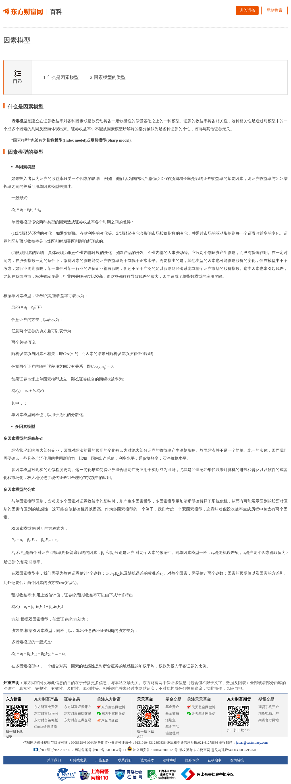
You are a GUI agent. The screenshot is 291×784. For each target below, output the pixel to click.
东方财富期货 (239, 699)
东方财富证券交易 (77, 720)
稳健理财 (172, 733)
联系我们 (125, 760)
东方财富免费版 (46, 707)
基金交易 (172, 713)
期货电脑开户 (268, 713)
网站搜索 (274, 10)
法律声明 (169, 760)
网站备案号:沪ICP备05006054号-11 (100, 750)
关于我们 (54, 760)
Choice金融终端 (45, 727)
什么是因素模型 (61, 77)
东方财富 (14, 699)
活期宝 (170, 720)
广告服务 (102, 760)
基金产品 (172, 727)
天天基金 (145, 699)
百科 (56, 11)
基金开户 (172, 707)
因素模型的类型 (108, 77)
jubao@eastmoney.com (252, 743)
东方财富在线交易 (77, 713)
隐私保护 (192, 760)
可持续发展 (78, 760)
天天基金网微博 (201, 707)
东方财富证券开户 (77, 707)
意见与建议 (107, 720)
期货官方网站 (268, 720)
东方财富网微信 (111, 714)
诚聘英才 (147, 760)
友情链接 (237, 760)
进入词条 (247, 10)
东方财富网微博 (111, 707)
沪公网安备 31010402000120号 (152, 750)
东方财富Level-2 (46, 713)
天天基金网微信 (201, 714)
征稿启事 (214, 760)
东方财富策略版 (46, 720)
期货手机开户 (268, 707)
